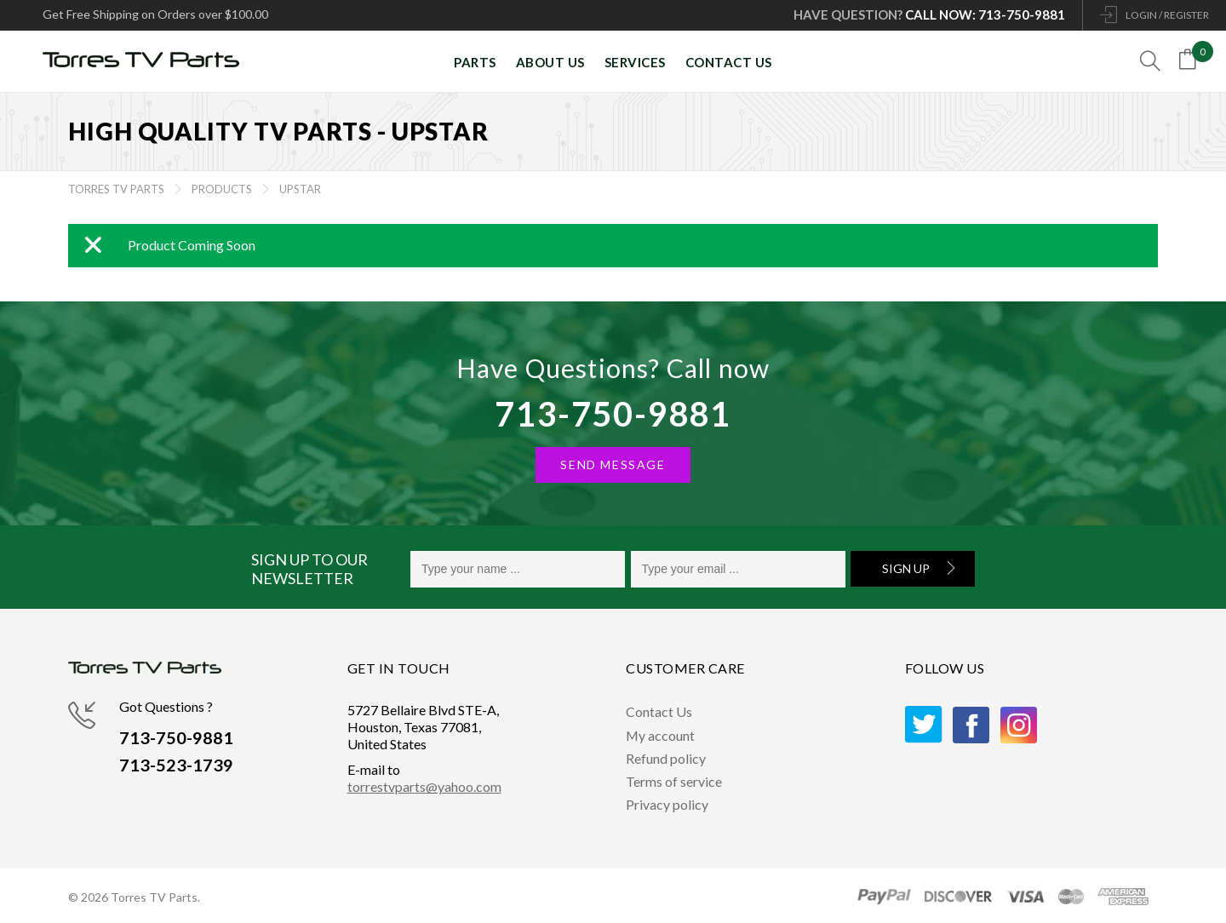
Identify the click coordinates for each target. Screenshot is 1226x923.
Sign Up (906, 568)
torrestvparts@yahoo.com (424, 786)
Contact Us (659, 711)
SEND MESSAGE (612, 464)
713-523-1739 (176, 765)
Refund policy (666, 758)
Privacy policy (667, 804)
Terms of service (674, 781)
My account (661, 735)
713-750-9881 (612, 413)
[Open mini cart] (1191, 62)
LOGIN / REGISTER (1167, 15)
